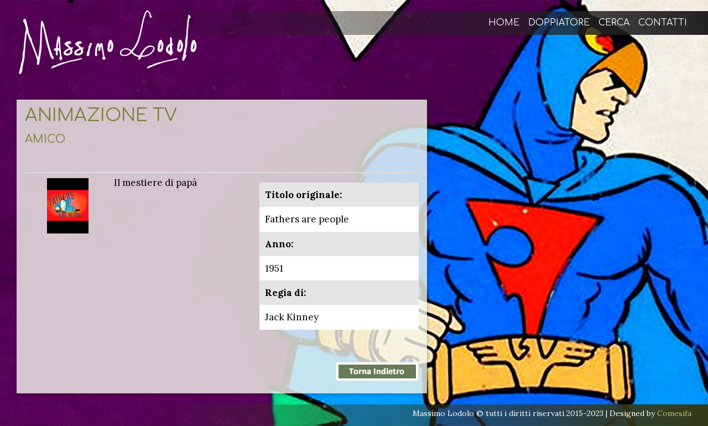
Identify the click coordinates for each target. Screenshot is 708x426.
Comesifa (674, 413)
